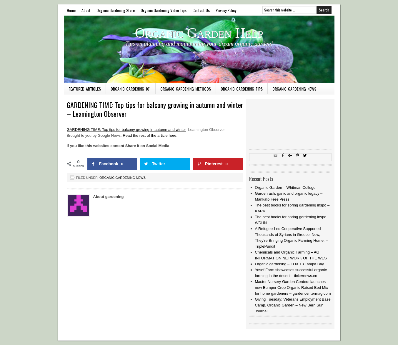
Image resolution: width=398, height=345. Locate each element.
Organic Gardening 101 (131, 89)
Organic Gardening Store (115, 10)
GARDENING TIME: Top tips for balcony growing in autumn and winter (126, 129)
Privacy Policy (226, 10)
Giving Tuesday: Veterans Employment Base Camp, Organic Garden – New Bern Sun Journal (293, 305)
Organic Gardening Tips (242, 89)
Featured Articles (85, 89)
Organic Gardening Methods (185, 89)
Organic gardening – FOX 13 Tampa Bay (289, 264)
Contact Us (201, 10)
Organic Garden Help (199, 33)
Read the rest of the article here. (150, 135)
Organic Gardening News (294, 89)
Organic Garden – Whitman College (285, 187)
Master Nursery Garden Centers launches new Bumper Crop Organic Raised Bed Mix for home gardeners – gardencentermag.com (293, 287)
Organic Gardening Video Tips (163, 10)
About (86, 10)
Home (71, 10)
